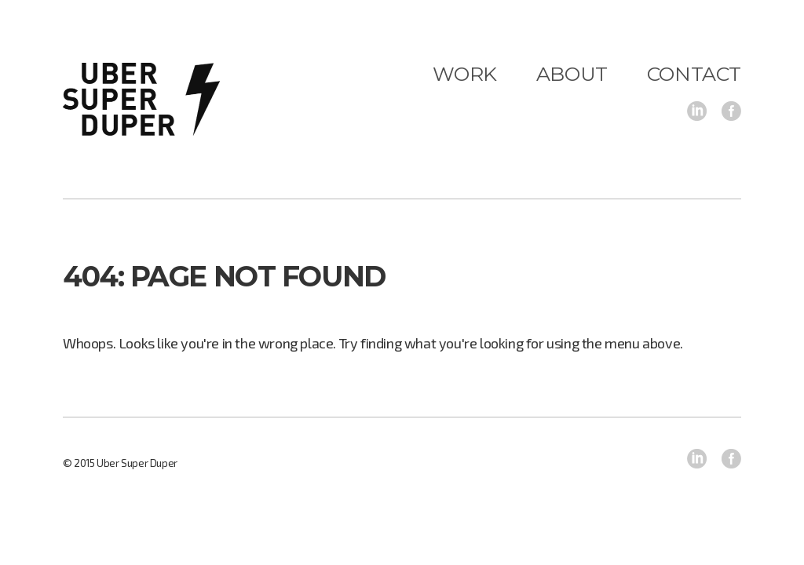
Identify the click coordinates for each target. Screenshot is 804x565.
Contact (694, 74)
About (572, 74)
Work (464, 74)
